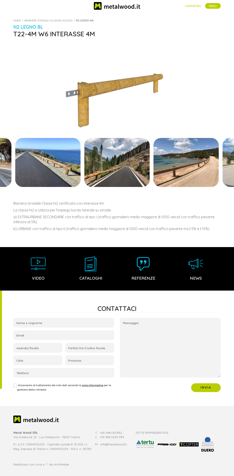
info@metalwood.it (113, 444)
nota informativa (92, 385)
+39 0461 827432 (111, 432)
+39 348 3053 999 (112, 437)
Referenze (143, 268)
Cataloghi (90, 268)
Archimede (61, 464)
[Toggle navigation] (213, 6)
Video (38, 268)
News (195, 268)
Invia (206, 387)
